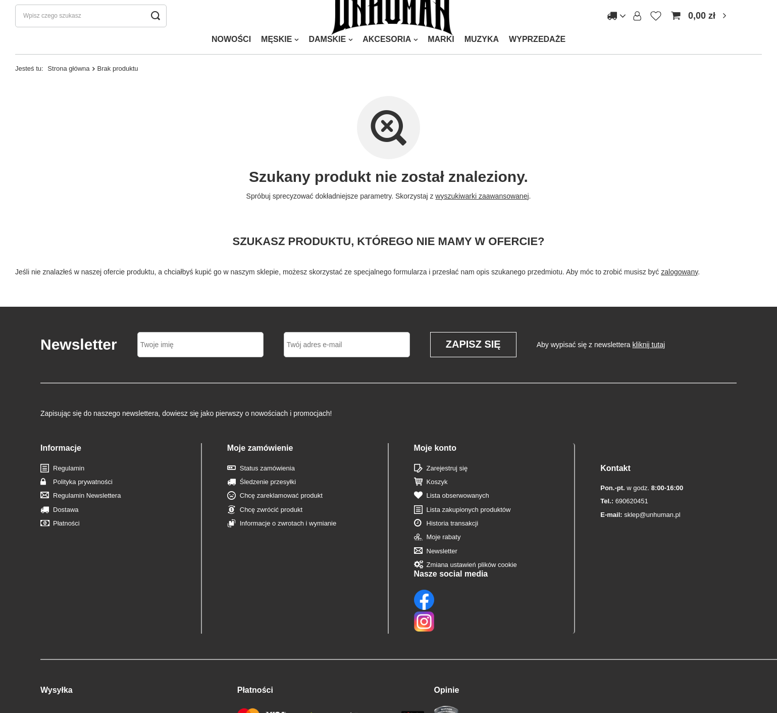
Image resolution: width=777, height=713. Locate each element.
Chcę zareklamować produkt (281, 514)
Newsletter (442, 570)
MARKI (441, 58)
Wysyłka (56, 644)
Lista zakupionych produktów (469, 528)
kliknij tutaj (649, 363)
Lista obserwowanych (458, 514)
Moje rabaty (444, 556)
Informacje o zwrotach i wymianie (288, 542)
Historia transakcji (453, 542)
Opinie (446, 644)
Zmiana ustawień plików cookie (472, 583)
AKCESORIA (386, 58)
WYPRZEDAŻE (537, 58)
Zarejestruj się (447, 487)
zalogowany (679, 291)
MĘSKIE (276, 58)
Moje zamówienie (260, 466)
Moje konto (435, 466)
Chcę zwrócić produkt (271, 528)
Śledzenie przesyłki (268, 500)
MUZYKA (481, 58)
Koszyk (437, 500)
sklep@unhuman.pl (640, 513)
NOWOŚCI (231, 58)
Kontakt (615, 466)
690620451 (624, 500)
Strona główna (68, 87)
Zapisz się (473, 363)
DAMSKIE (327, 58)
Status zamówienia (267, 487)
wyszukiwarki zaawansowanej (482, 215)
